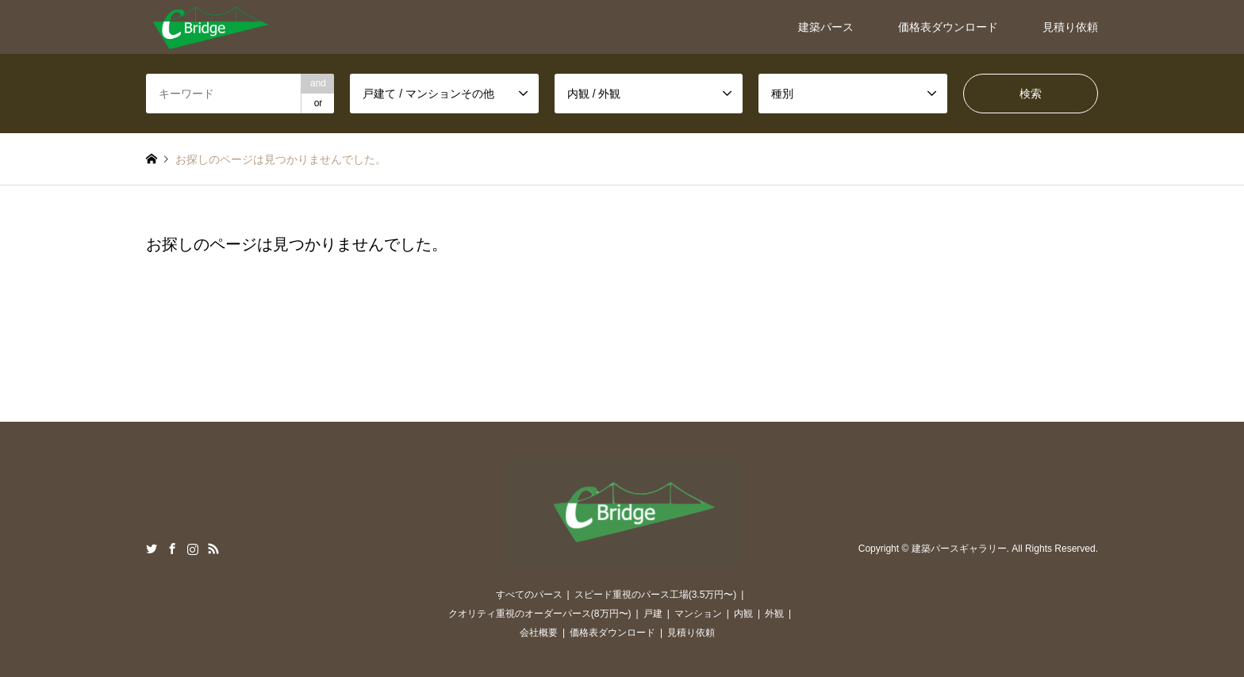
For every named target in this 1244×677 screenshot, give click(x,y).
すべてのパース (529, 594)
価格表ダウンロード (948, 27)
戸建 (652, 613)
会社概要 (539, 632)
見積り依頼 (1070, 27)
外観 (774, 613)
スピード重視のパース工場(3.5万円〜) (655, 594)
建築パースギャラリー (959, 549)
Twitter (151, 548)
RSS (213, 548)
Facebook (172, 548)
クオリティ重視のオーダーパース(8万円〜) (540, 613)
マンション (698, 613)
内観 (743, 613)
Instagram (192, 548)
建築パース (826, 27)
